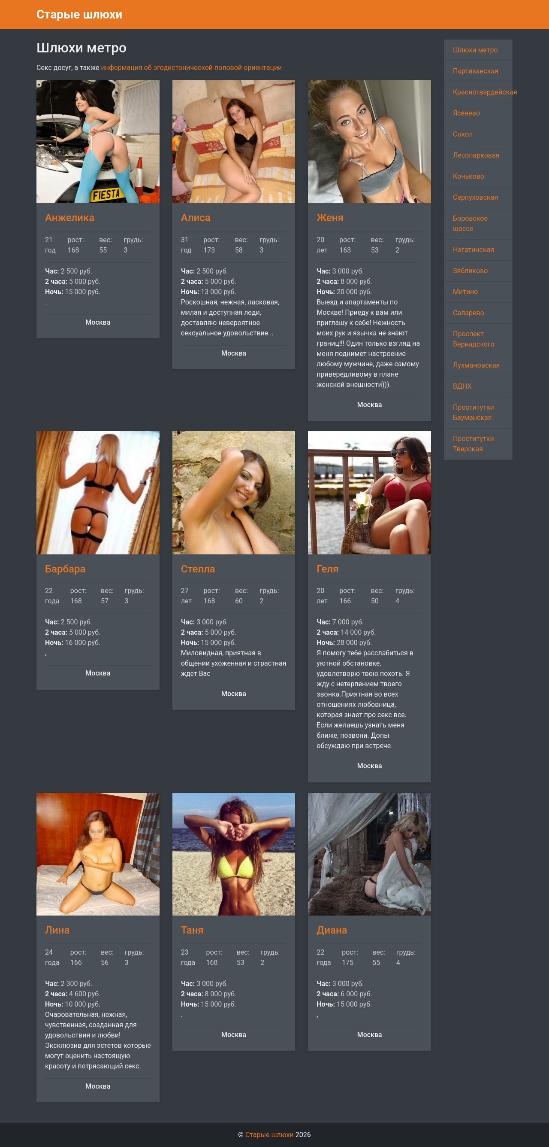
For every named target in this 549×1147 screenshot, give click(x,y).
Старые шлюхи (79, 14)
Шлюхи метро (475, 50)
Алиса (196, 218)
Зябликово (470, 271)
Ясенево (466, 113)
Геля (327, 569)
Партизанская (475, 71)
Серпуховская (475, 197)
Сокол (463, 134)
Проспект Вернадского (474, 339)
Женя (330, 218)
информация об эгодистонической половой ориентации (191, 68)
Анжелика (69, 218)
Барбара (65, 569)
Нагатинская (473, 250)
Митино (465, 292)
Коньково (468, 176)
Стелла (198, 569)
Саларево (468, 313)
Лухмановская (476, 365)
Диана (332, 930)
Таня (192, 930)
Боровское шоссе (470, 223)
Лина (57, 930)
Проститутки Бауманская (473, 412)
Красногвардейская (483, 92)
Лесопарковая (476, 155)
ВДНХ (462, 386)
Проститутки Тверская (473, 444)
